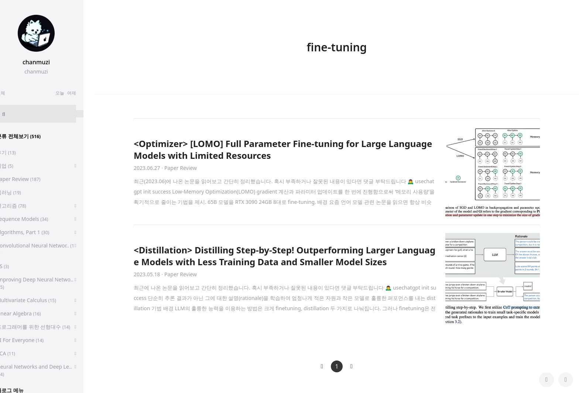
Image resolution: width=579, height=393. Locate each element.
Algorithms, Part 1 (33, 232)
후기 (17, 152)
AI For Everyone (31, 340)
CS (13, 266)
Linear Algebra (29, 313)
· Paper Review (179, 167)
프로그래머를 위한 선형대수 (44, 326)
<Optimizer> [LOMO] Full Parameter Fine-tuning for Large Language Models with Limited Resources (283, 149)
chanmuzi (47, 62)
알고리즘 (22, 205)
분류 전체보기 (29, 136)
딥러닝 (19, 192)
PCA (16, 353)
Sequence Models (33, 218)
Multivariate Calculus (37, 300)
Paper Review (29, 178)
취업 (15, 165)
